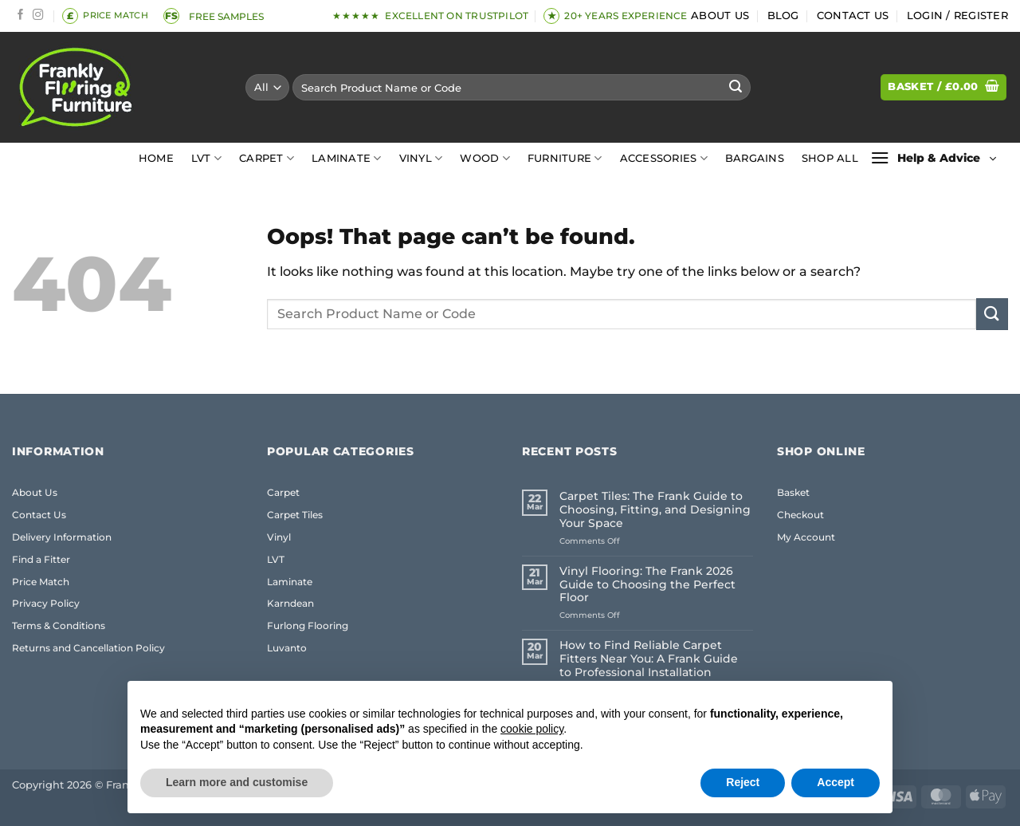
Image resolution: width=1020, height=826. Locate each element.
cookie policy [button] (531, 728)
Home (156, 158)
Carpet (266, 158)
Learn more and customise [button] (237, 782)
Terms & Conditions (58, 625)
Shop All (830, 158)
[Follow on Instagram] (38, 16)
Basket (793, 492)
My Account (806, 537)
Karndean (290, 603)
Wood (484, 158)
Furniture (565, 158)
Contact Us (853, 16)
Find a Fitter (41, 559)
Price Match (40, 582)
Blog (783, 16)
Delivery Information (62, 537)
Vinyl (421, 158)
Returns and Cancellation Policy (88, 648)
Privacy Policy (46, 603)
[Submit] (735, 87)
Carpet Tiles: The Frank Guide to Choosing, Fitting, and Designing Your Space (655, 510)
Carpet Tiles (295, 515)
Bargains (754, 158)
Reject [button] (742, 782)
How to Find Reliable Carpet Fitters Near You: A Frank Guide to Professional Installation (648, 659)
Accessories (664, 158)
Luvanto (287, 648)
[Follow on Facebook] (20, 16)
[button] (957, 16)
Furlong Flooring (307, 625)
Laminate (347, 158)
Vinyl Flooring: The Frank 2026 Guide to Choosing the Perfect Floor (647, 584)
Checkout (800, 515)
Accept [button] (835, 782)
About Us (720, 16)
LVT (206, 158)
